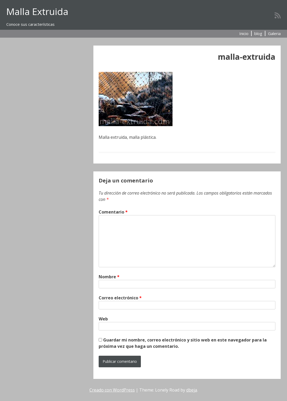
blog (258, 33)
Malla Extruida (37, 11)
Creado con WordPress (112, 390)
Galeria (274, 33)
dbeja (191, 390)
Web (103, 319)
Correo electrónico (120, 298)
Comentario (113, 212)
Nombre (109, 277)
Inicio (243, 33)
